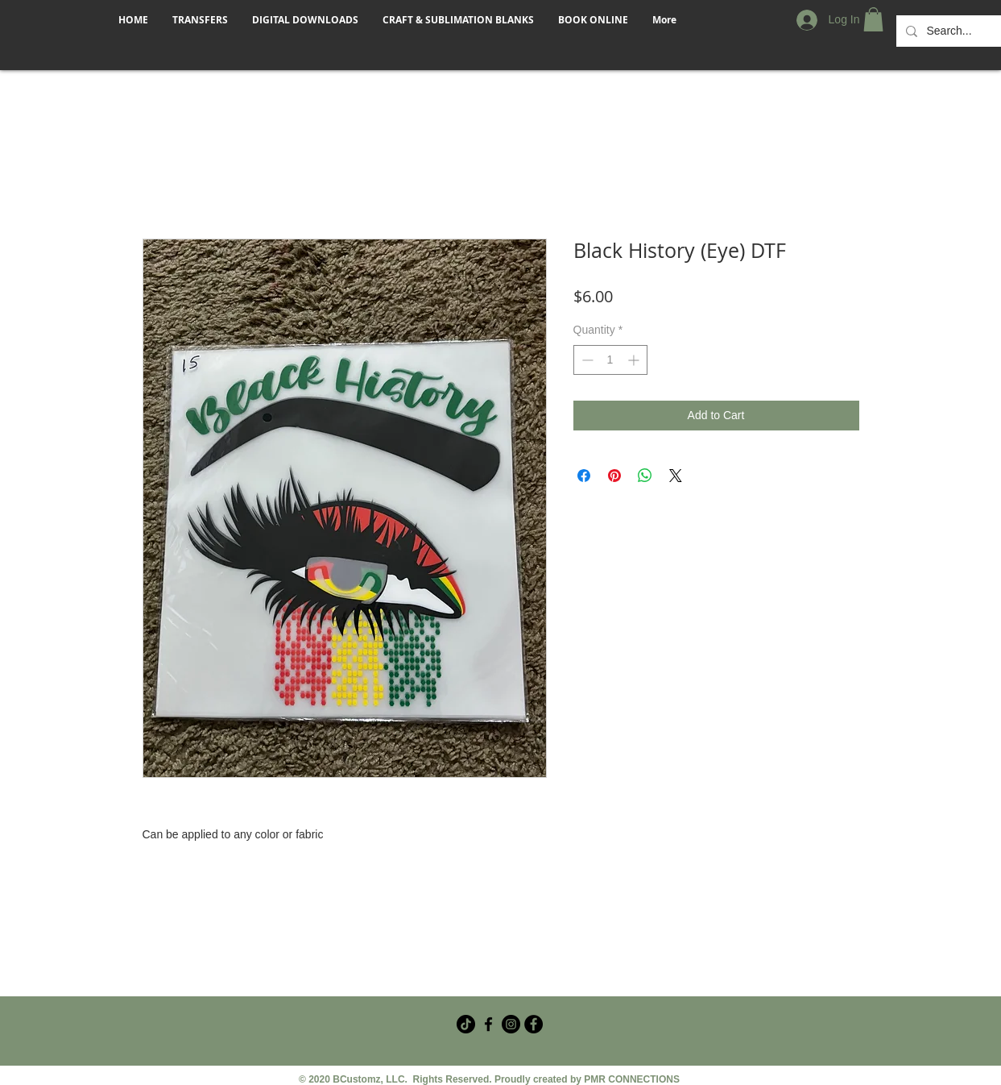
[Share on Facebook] (584, 475)
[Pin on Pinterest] (614, 475)
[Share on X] (675, 475)
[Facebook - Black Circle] (533, 1024)
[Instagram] (511, 1024)
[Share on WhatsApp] (645, 475)
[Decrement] (586, 360)
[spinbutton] (610, 360)
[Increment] (635, 360)
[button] (873, 19)
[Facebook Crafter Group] (488, 1024)
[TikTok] (466, 1024)
